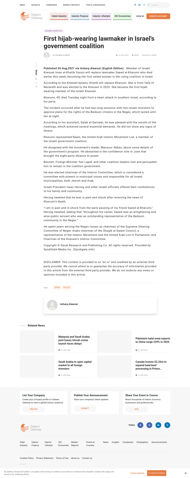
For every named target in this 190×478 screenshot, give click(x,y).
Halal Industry (59, 16)
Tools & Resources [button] (95, 5)
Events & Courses (90, 444)
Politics (67, 287)
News (22, 5)
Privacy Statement (44, 458)
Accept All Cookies (157, 474)
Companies (51, 5)
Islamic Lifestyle (101, 16)
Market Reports (71, 5)
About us (75, 458)
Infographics (142, 442)
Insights (35, 5)
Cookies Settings (137, 474)
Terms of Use (62, 458)
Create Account (158, 16)
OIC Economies (123, 16)
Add (136, 409)
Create (34, 409)
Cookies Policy (27, 458)
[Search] (160, 5)
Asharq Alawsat (62, 55)
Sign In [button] (140, 16)
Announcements (159, 442)
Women (57, 287)
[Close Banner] (185, 474)
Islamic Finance (80, 16)
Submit (85, 408)
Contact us (87, 458)
